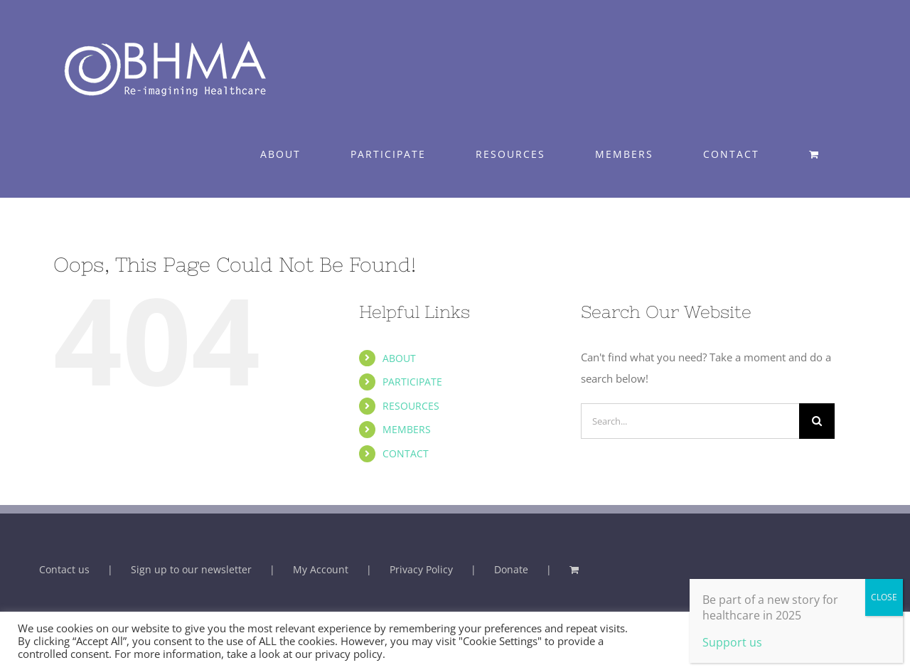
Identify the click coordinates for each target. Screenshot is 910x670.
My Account (320, 569)
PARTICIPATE (412, 381)
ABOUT (399, 358)
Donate (511, 569)
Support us (732, 642)
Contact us (64, 569)
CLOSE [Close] (884, 597)
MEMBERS (406, 429)
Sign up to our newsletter (191, 569)
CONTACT (405, 453)
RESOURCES (410, 406)
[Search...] (690, 421)
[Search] (817, 421)
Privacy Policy (421, 569)
